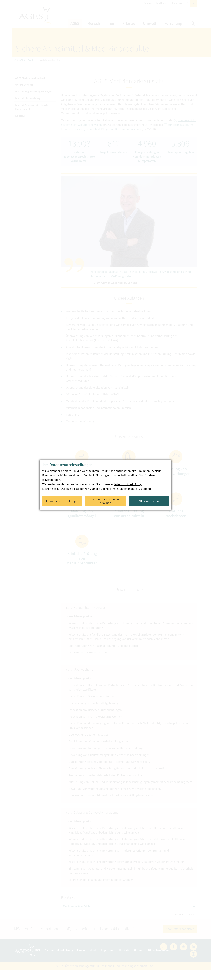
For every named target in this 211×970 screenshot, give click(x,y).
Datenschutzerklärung (128, 484)
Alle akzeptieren (149, 501)
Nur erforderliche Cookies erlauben (105, 501)
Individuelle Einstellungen (62, 501)
